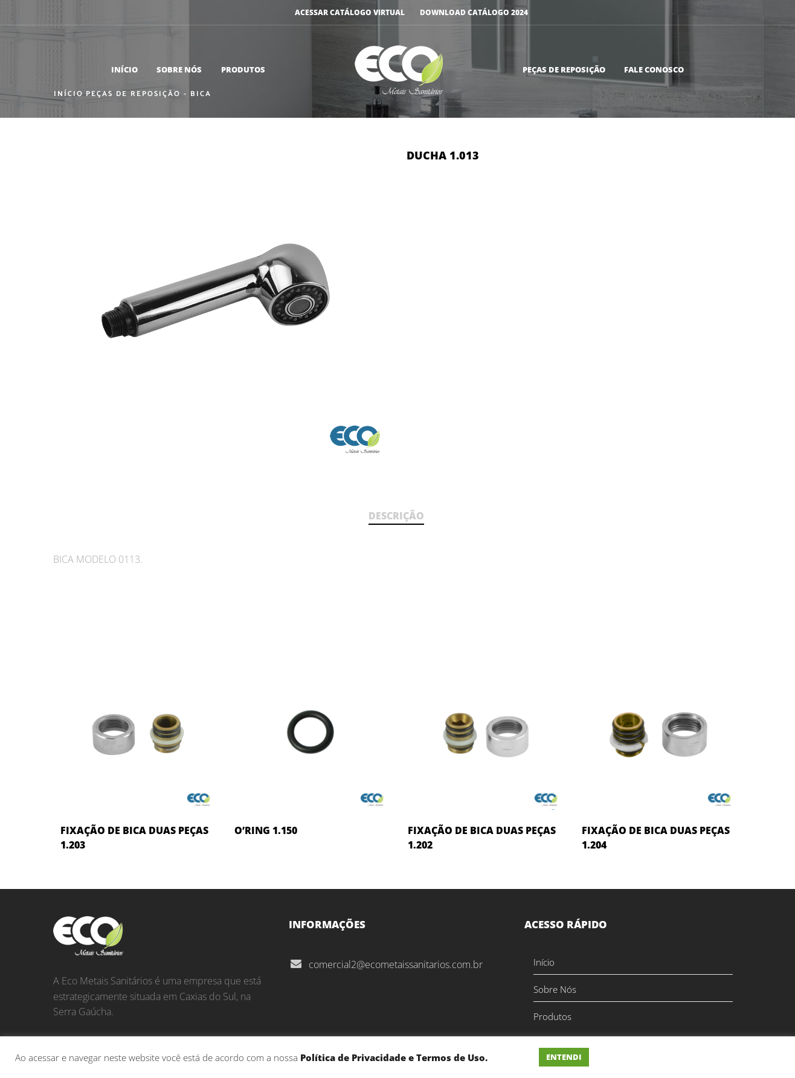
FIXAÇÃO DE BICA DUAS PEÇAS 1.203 (134, 838)
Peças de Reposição (564, 69)
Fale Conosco (654, 69)
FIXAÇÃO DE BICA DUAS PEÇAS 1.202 (482, 838)
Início (124, 69)
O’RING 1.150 (265, 830)
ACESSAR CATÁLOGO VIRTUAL (350, 12)
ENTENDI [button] (564, 1056)
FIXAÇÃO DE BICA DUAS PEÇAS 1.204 (656, 838)
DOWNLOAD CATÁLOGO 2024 (474, 12)
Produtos (243, 69)
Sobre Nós (179, 69)
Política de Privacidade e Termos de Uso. (394, 1057)
